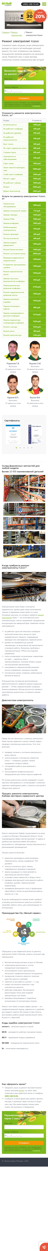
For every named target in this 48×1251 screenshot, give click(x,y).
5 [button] (31, 448)
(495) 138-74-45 (31, 4)
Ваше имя (8, 79)
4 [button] (28, 448)
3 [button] (24, 448)
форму (21, 1090)
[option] (13, 434)
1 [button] (16, 448)
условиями (36, 106)
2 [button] (20, 448)
